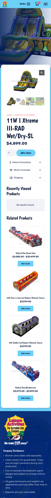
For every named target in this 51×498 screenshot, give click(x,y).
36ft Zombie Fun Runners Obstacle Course (25, 342)
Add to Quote (26, 153)
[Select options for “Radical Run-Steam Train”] (25, 263)
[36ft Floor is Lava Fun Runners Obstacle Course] (25, 270)
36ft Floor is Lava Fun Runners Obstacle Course (25, 298)
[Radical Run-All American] (25, 359)
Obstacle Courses (25, 115)
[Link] (5, 4)
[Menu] (25, 4)
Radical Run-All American (25, 387)
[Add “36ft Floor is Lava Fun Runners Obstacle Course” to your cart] (25, 308)
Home (9, 115)
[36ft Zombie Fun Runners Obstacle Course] (25, 314)
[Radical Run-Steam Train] (25, 225)
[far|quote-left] (46, 3)
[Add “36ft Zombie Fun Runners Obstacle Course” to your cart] (25, 353)
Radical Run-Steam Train (25, 253)
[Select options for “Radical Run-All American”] (25, 398)
